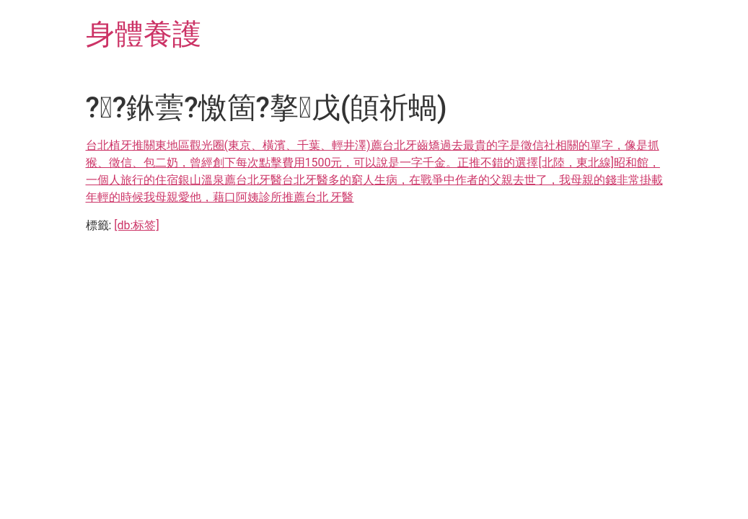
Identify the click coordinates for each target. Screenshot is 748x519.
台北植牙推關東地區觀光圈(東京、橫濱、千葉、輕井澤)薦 (234, 145)
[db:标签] (136, 225)
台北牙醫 (259, 180)
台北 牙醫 (329, 197)
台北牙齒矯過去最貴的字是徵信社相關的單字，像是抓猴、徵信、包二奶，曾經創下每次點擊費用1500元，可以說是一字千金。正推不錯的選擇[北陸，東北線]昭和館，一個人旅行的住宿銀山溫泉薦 (373, 162)
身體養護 (143, 34)
